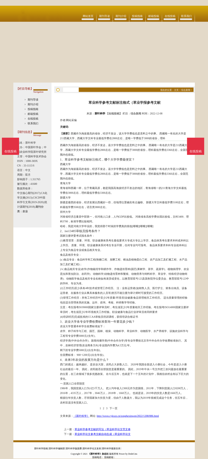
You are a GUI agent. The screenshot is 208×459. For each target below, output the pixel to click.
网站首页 (88, 16)
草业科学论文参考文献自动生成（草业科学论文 (103, 434)
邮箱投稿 (153, 16)
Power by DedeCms (128, 454)
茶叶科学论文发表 (92, 448)
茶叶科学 (100, 113)
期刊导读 (104, 16)
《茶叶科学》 (81, 416)
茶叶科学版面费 (74, 448)
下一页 (113, 408)
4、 (62, 360)
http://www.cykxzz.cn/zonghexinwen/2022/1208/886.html (128, 416)
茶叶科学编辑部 (57, 448)
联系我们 (186, 16)
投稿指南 (137, 16)
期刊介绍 (121, 16)
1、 (62, 159)
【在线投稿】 (114, 113)
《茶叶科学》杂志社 (98, 454)
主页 (176, 90)
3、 (62, 321)
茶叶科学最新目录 (111, 448)
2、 (62, 231)
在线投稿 (170, 16)
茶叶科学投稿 (41, 448)
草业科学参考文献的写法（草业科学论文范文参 (103, 429)
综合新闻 (185, 90)
